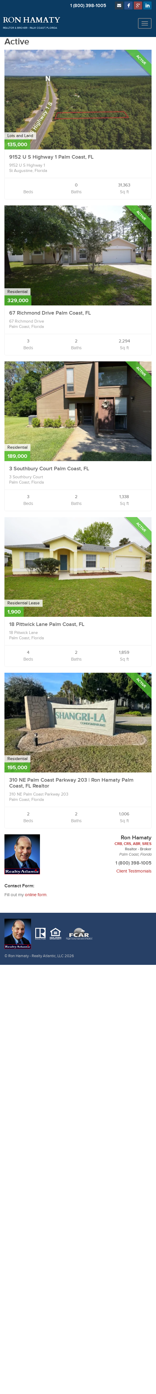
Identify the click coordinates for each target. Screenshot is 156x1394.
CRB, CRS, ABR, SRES (133, 843)
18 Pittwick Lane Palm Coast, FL (46, 624)
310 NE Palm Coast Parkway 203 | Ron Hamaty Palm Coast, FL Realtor (71, 783)
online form (35, 894)
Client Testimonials (134, 871)
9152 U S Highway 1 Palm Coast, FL (51, 157)
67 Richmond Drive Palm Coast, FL (50, 313)
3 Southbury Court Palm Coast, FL (49, 469)
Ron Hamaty (31, 20)
